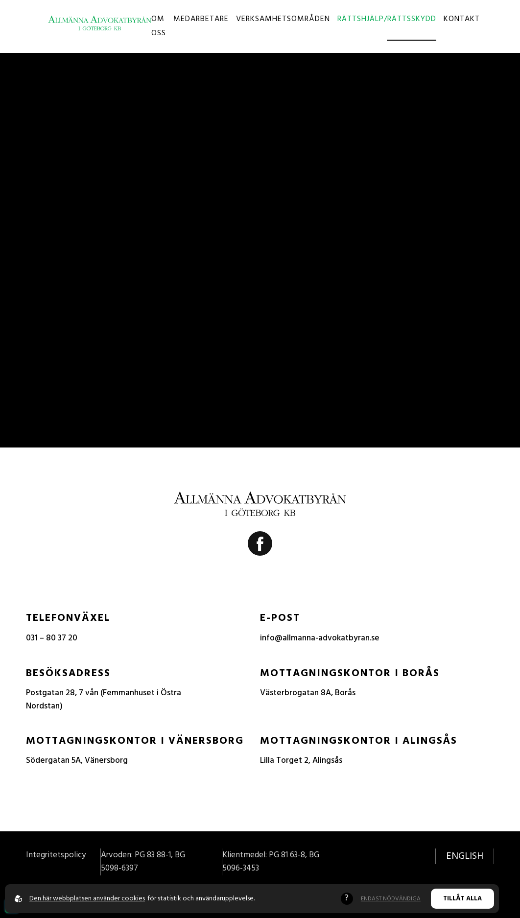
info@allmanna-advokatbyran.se (319, 638)
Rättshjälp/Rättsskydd (386, 19)
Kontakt (462, 19)
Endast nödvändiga (391, 899)
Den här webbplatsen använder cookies (87, 898)
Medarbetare (201, 19)
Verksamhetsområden (283, 19)
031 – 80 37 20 (51, 638)
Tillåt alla (462, 899)
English (464, 856)
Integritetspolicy (56, 855)
